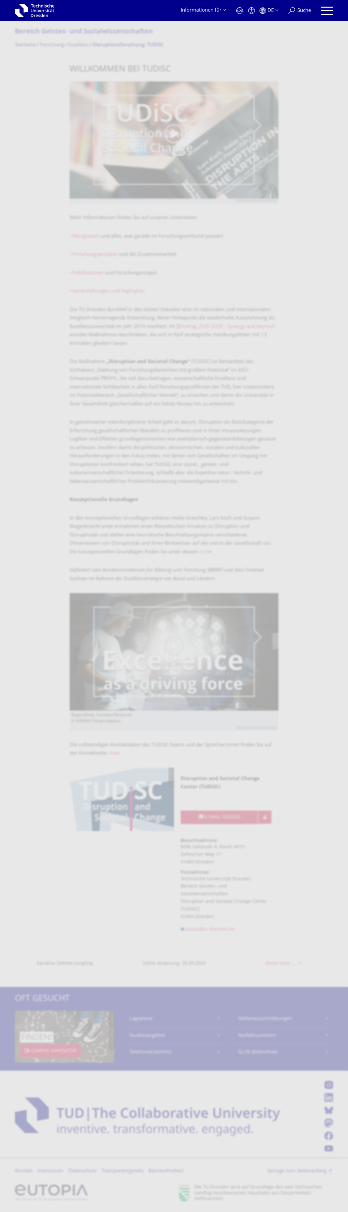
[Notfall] (239, 11)
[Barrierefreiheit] (251, 11)
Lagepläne (140, 1018)
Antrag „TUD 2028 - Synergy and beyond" (228, 326)
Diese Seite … (280, 963)
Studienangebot (147, 1035)
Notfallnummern (257, 1035)
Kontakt (23, 1171)
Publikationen (88, 273)
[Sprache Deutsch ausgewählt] (269, 11)
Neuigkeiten (85, 236)
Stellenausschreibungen (265, 1018)
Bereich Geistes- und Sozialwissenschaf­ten (84, 32)
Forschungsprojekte (95, 254)
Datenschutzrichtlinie (257, 201)
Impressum (50, 1171)
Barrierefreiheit (165, 1171)
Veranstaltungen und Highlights (108, 291)
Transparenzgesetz (122, 1171)
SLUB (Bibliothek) (257, 1052)
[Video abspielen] (174, 140)
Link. (208, 552)
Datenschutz (82, 1171)
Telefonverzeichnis (150, 1052)
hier (115, 753)
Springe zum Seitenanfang (296, 1171)
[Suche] (299, 11)
